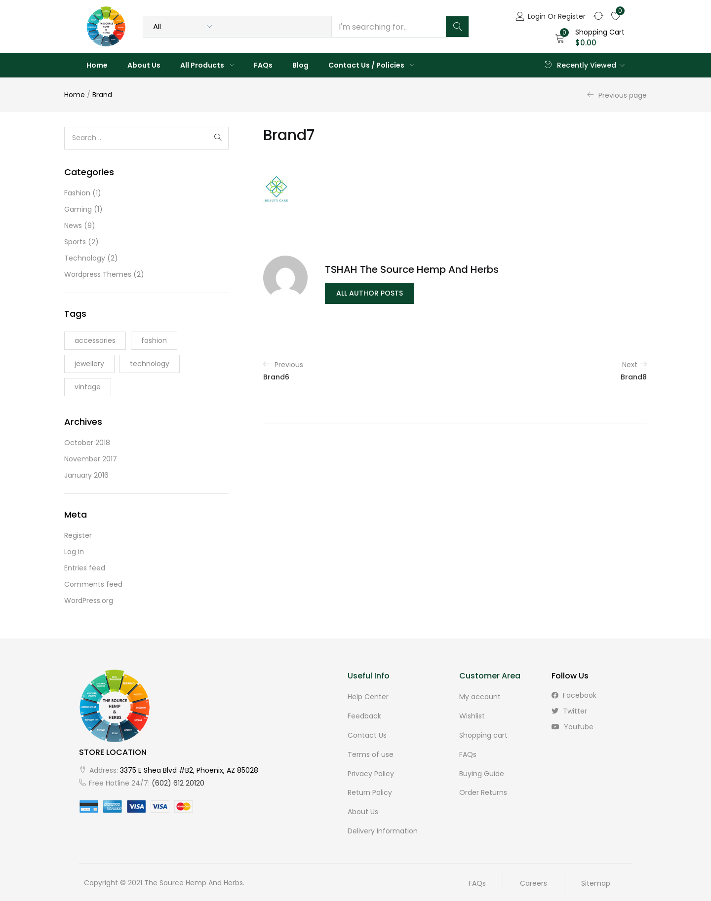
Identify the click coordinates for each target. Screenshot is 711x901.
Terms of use (371, 753)
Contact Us (367, 734)
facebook (574, 695)
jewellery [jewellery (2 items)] (89, 364)
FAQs (263, 65)
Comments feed (93, 584)
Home (97, 65)
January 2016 (86, 475)
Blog (300, 65)
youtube (572, 727)
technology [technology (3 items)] (149, 364)
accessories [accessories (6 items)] (95, 340)
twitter (569, 711)
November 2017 (90, 459)
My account (480, 697)
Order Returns (483, 790)
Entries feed (84, 568)
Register (78, 535)
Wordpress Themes (97, 274)
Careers (533, 880)
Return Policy (370, 790)
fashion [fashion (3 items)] (154, 340)
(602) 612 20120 (178, 783)
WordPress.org (88, 600)
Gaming (78, 209)
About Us (143, 65)
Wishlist (472, 715)
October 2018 (87, 443)
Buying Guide (481, 772)
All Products (207, 65)
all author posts (369, 293)
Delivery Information (383, 828)
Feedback (364, 715)
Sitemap (595, 880)
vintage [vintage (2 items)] (88, 387)
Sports (75, 242)
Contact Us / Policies (371, 65)
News (73, 225)
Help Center (368, 697)
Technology (84, 258)
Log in (74, 552)
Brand (102, 95)
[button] (590, 37)
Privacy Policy (371, 772)
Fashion (77, 193)
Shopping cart (483, 734)
